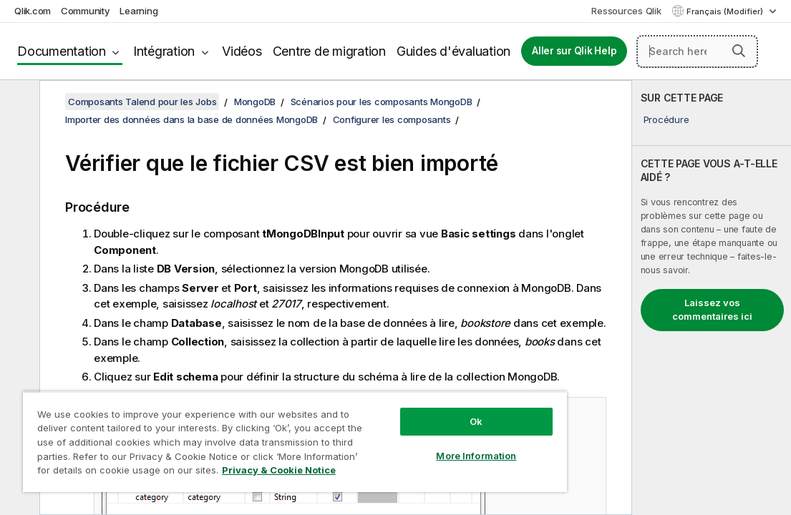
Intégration (164, 51)
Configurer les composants (392, 119)
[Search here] (697, 51)
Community (85, 10)
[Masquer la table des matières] (18, 102)
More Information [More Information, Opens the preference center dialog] (404, 430)
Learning (138, 10)
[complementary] (711, 297)
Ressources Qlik (626, 10)
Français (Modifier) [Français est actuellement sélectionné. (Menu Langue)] (725, 11)
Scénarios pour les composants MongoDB (381, 101)
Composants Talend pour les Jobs (142, 101)
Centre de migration (329, 51)
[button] (738, 51)
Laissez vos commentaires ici (712, 310)
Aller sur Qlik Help (574, 51)
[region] (252, 429)
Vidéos (242, 51)
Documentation (61, 51)
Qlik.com (32, 10)
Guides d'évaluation (453, 51)
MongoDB (255, 101)
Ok (403, 396)
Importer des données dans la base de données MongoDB (191, 119)
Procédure (666, 119)
